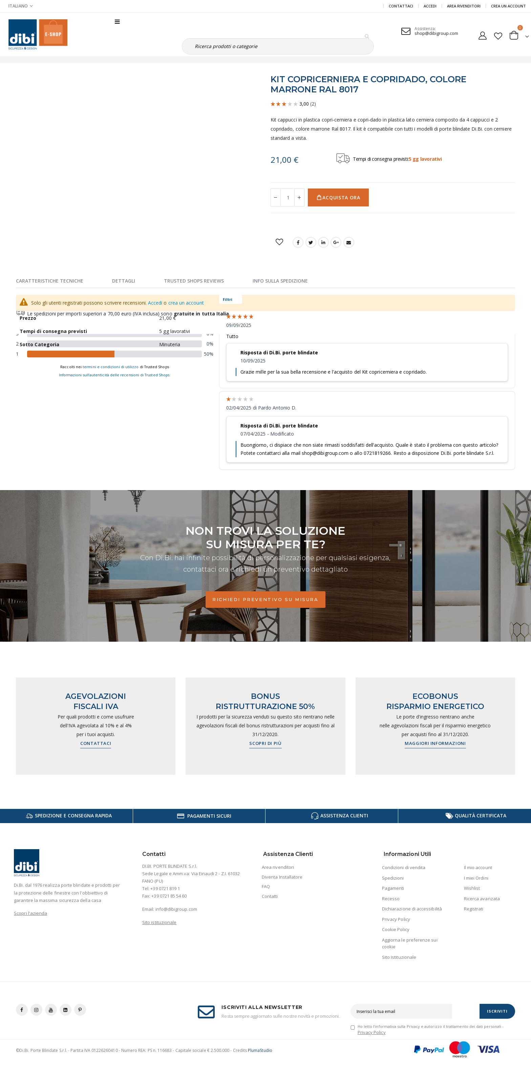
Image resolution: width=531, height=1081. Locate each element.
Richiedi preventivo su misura (265, 599)
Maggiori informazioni (435, 743)
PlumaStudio (260, 1050)
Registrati (474, 909)
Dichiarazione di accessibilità (412, 909)
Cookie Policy (395, 929)
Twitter (310, 242)
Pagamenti (393, 888)
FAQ (266, 886)
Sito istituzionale (159, 922)
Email (348, 242)
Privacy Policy (396, 919)
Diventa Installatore (282, 877)
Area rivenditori (278, 867)
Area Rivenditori (464, 6)
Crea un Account (508, 6)
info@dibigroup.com (176, 909)
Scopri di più (265, 743)
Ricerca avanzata (482, 899)
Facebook (298, 242)
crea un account (186, 303)
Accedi (430, 6)
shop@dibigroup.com (436, 33)
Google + (336, 242)
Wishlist (472, 888)
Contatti (270, 896)
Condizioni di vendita (403, 867)
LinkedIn (323, 242)
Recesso (391, 899)
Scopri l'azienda (30, 913)
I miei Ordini (476, 878)
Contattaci (401, 6)
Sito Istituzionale (399, 957)
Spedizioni (393, 878)
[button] (498, 34)
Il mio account (478, 867)
